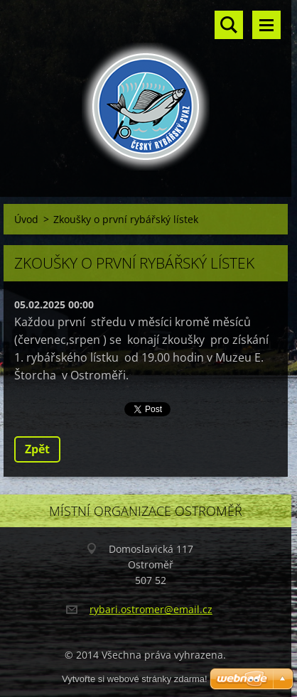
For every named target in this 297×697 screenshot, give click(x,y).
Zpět (37, 449)
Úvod (26, 219)
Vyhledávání (229, 25)
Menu (266, 25)
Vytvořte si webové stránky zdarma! (134, 679)
